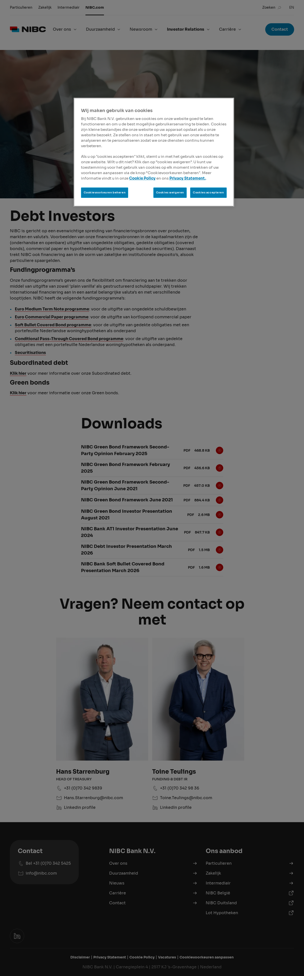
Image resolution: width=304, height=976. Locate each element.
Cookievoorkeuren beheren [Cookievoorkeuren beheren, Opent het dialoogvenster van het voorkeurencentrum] (105, 192)
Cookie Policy (142, 178)
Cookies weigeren (170, 192)
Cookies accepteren (208, 192)
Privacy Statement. (187, 178)
